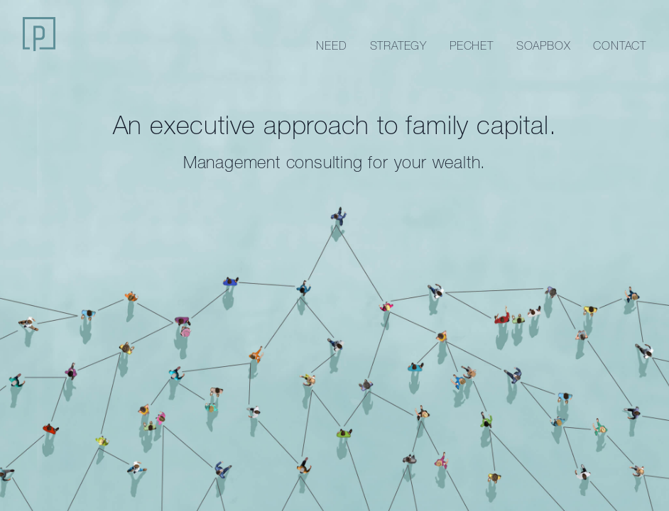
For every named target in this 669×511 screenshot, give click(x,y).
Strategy (398, 45)
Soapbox (543, 45)
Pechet (472, 45)
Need (331, 45)
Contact (619, 45)
